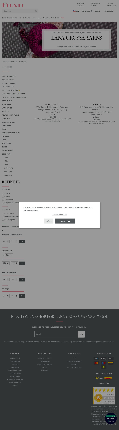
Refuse (49, 221)
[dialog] (59, 215)
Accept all (65, 221)
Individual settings (59, 214)
